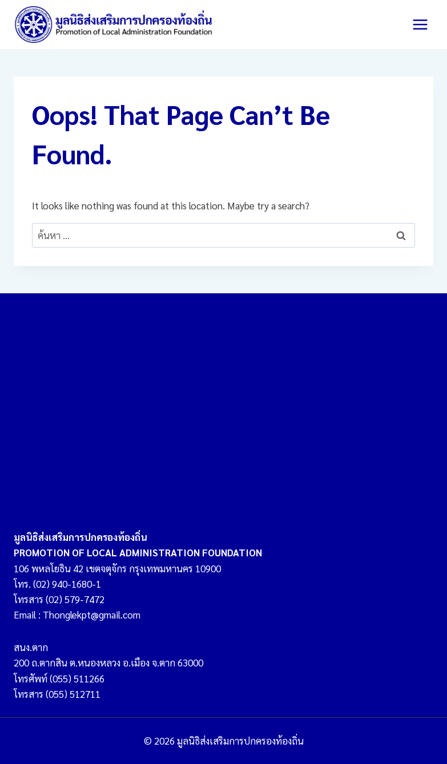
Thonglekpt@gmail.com (91, 614)
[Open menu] (419, 25)
